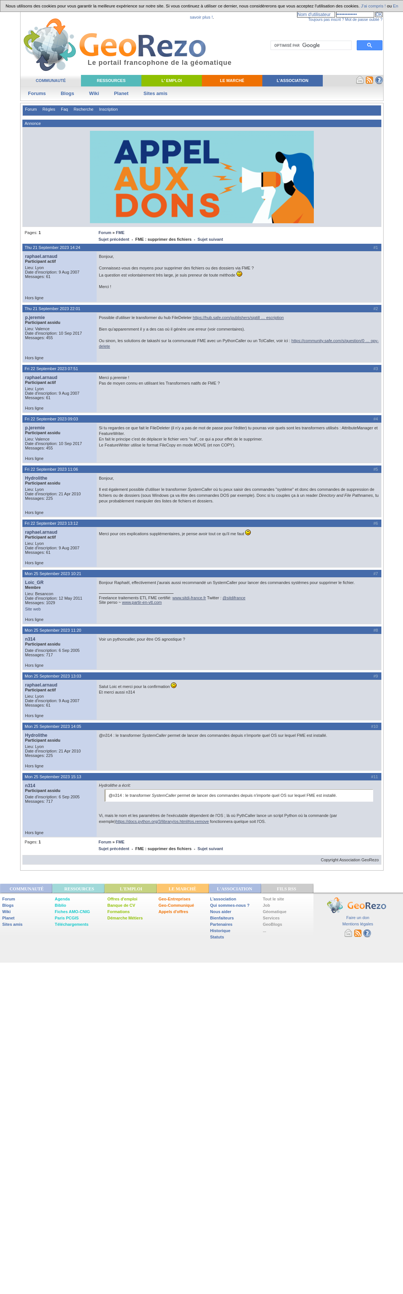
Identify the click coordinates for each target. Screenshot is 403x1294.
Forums (37, 93)
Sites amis (155, 93)
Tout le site (273, 899)
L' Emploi (172, 80)
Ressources (111, 80)
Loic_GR (34, 582)
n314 (30, 639)
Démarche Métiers (125, 918)
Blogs (67, 93)
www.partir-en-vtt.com (142, 602)
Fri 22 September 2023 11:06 (51, 469)
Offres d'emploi (122, 899)
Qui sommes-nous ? (230, 905)
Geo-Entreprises (175, 899)
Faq (64, 109)
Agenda (62, 899)
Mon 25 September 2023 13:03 (53, 676)
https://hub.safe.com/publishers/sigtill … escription (238, 317)
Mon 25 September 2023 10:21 (53, 573)
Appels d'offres (173, 911)
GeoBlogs (272, 924)
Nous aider (220, 911)
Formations (118, 911)
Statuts (217, 937)
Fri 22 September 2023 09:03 (51, 419)
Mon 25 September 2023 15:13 (53, 776)
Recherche (83, 109)
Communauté (51, 80)
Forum (31, 109)
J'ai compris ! (373, 6)
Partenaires (221, 924)
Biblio (60, 905)
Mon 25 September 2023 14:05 (53, 726)
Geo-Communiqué (176, 905)
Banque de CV (121, 905)
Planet (121, 93)
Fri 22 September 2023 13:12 (51, 523)
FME (120, 232)
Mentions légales (357, 924)
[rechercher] (310, 45)
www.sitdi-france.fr (189, 598)
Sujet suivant (210, 239)
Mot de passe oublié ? (363, 20)
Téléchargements (71, 924)
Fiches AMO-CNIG (72, 911)
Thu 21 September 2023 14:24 (52, 247)
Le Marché (232, 80)
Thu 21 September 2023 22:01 (52, 308)
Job (266, 905)
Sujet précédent (114, 239)
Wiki (94, 93)
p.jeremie (35, 317)
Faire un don (357, 917)
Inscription (108, 109)
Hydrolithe (36, 478)
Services (271, 918)
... (264, 930)
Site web (33, 609)
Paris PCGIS (67, 918)
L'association (223, 899)
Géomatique (275, 911)
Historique (220, 930)
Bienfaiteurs (222, 918)
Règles (49, 109)
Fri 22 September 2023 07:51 (51, 368)
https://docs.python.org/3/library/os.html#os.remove (162, 821)
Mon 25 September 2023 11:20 (53, 630)
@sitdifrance (233, 598)
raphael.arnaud (41, 256)
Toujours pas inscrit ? (326, 20)
